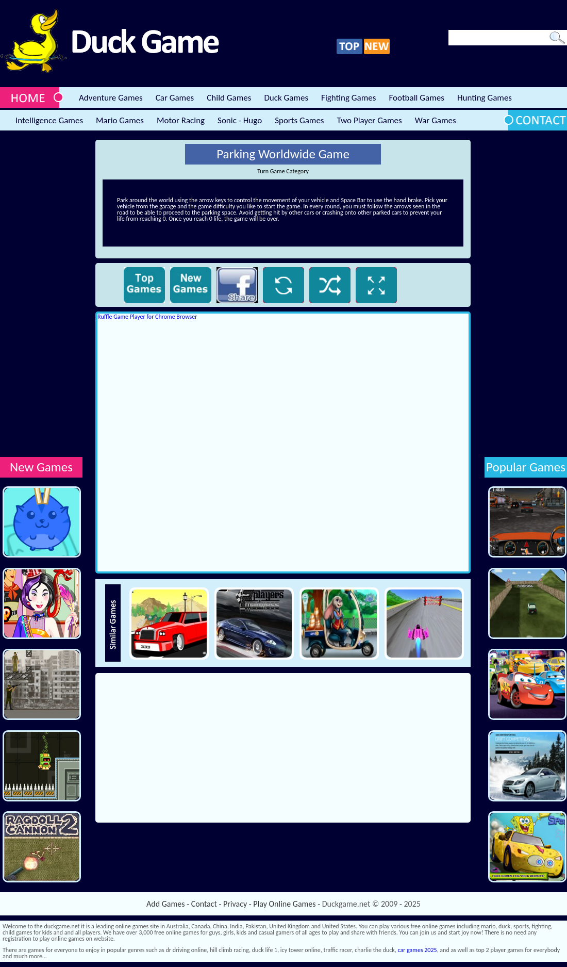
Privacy (235, 904)
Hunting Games (484, 97)
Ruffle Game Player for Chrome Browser (147, 316)
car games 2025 (417, 950)
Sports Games (299, 120)
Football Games (416, 97)
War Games (435, 120)
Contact (204, 904)
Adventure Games (111, 97)
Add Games (165, 904)
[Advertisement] (41, 294)
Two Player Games (369, 120)
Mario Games (120, 120)
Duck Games (286, 97)
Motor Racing (181, 120)
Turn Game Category (283, 171)
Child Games (229, 97)
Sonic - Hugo (240, 120)
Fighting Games (348, 97)
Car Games (175, 97)
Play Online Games (284, 904)
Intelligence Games (49, 120)
